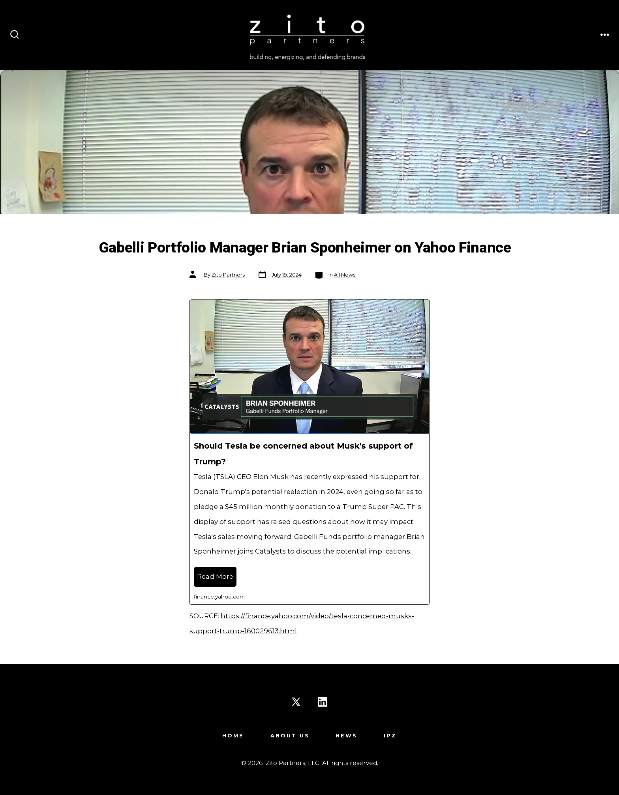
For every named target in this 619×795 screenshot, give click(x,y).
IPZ (390, 736)
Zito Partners (228, 275)
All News (344, 275)
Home (233, 736)
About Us (290, 736)
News (346, 736)
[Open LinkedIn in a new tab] (322, 702)
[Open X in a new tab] (296, 702)
